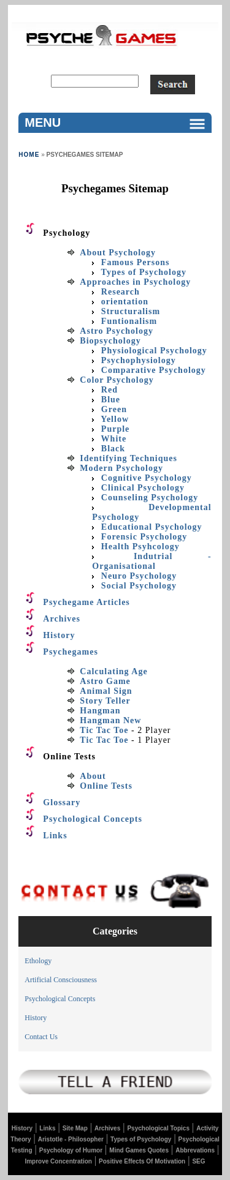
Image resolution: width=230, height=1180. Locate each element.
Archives (107, 1128)
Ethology (38, 960)
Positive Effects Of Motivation (142, 1161)
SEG (198, 1161)
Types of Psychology (140, 1139)
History (36, 1017)
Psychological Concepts (60, 998)
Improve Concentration (58, 1161)
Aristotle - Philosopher (71, 1139)
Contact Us (41, 1036)
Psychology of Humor (70, 1150)
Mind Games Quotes (139, 1150)
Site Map (75, 1128)
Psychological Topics (158, 1128)
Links (47, 1128)
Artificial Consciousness (61, 979)
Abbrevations (195, 1150)
